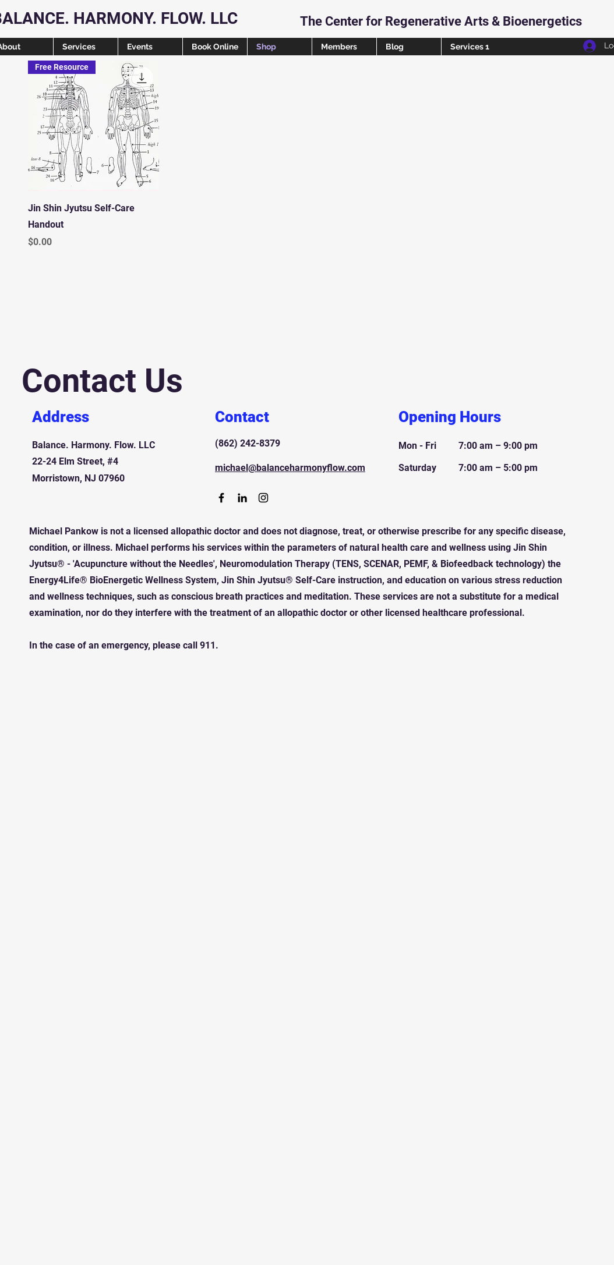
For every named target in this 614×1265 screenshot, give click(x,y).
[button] (603, 10)
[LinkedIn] (242, 497)
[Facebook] (221, 497)
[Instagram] (263, 497)
